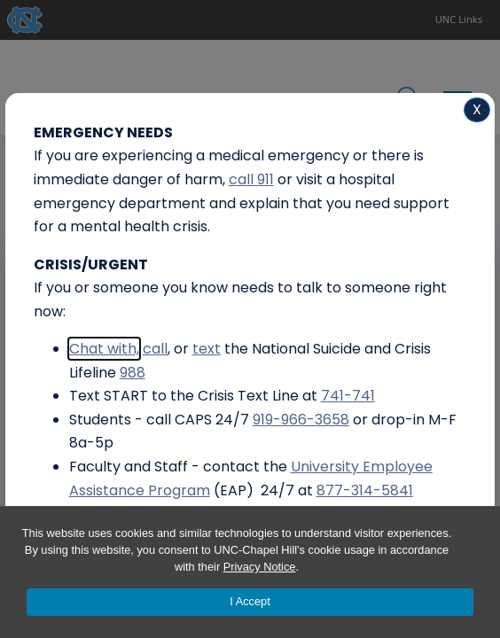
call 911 (251, 179)
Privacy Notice (259, 566)
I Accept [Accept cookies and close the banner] (250, 601)
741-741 (348, 395)
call (155, 348)
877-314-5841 (364, 490)
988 (132, 372)
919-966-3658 (301, 419)
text (206, 348)
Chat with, (104, 348)
